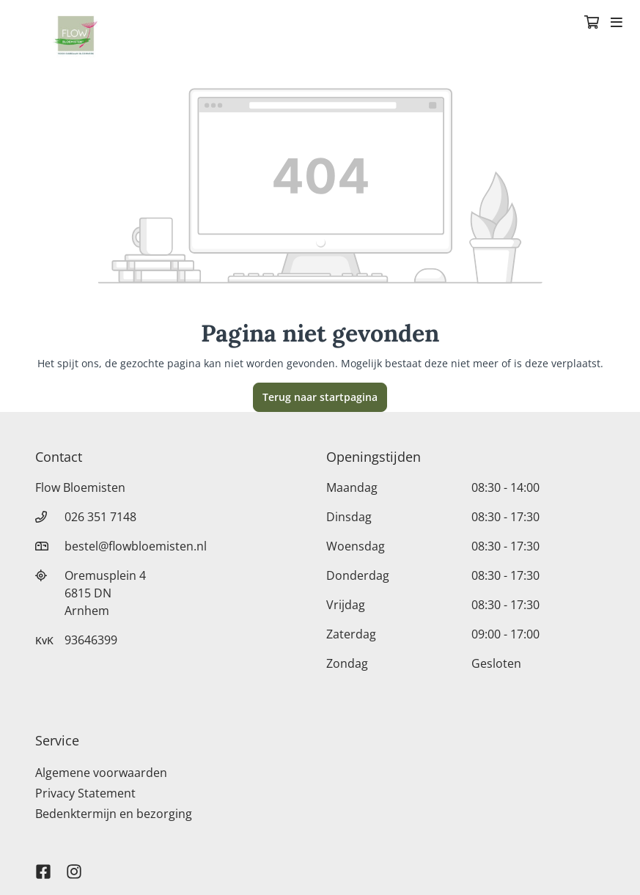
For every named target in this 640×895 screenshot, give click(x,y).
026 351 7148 (100, 517)
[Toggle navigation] (616, 23)
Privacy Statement (85, 793)
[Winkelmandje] (591, 23)
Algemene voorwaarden (101, 773)
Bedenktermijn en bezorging (113, 814)
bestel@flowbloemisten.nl (136, 546)
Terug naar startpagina (320, 397)
